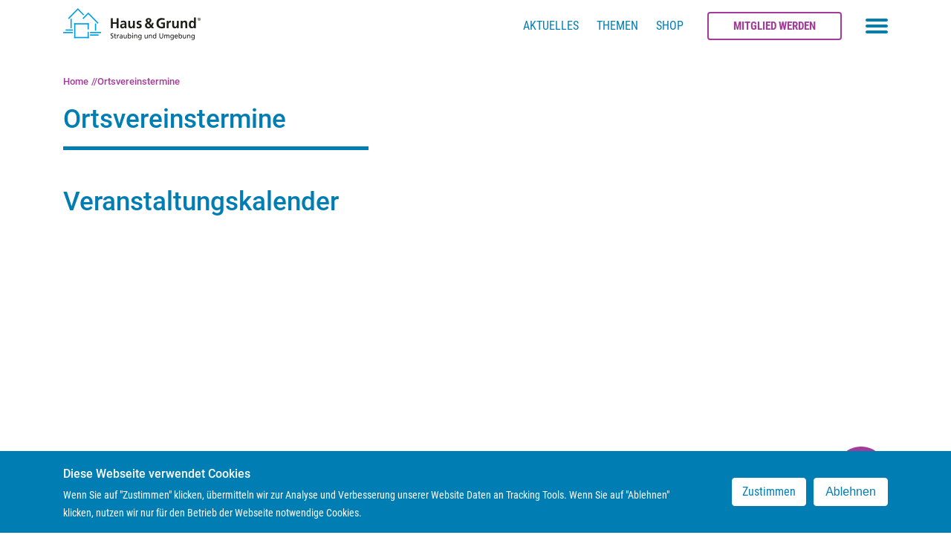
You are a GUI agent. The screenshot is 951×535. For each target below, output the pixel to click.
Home (75, 81)
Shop (670, 26)
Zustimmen (769, 497)
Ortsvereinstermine (138, 81)
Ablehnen (850, 496)
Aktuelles (551, 26)
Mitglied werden (774, 26)
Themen (617, 26)
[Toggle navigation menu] (877, 26)
